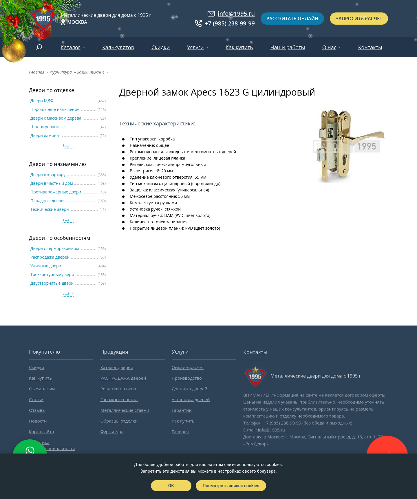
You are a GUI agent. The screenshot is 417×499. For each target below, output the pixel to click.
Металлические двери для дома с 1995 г (106, 15)
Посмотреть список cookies (231, 485)
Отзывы (37, 410)
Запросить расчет (359, 18)
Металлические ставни (124, 410)
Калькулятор (118, 47)
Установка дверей (191, 399)
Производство (187, 378)
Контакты (370, 47)
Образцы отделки (119, 421)
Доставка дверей (189, 389)
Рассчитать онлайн (292, 18)
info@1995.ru (231, 13)
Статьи (36, 399)
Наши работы (287, 47)
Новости (38, 421)
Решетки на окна (118, 389)
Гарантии (182, 410)
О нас (329, 47)
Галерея (180, 431)
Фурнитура (111, 431)
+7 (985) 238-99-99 (225, 23)
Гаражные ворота (119, 399)
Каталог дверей (116, 367)
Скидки (160, 47)
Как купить (239, 47)
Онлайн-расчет (188, 367)
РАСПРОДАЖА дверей (123, 378)
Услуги (195, 47)
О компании (42, 389)
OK (171, 485)
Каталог (70, 47)
